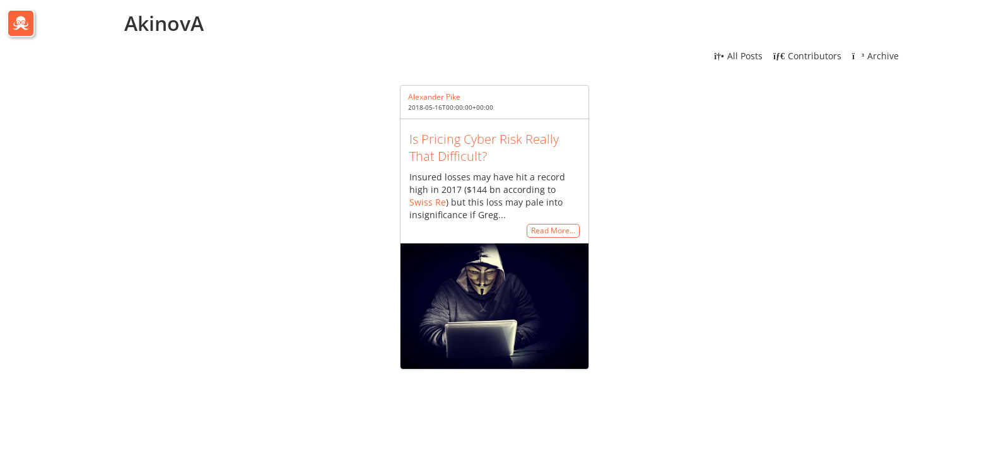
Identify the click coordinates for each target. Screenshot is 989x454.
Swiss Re (427, 202)
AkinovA (164, 23)
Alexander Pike (434, 96)
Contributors (807, 56)
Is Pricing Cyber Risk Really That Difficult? (484, 148)
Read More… (553, 231)
